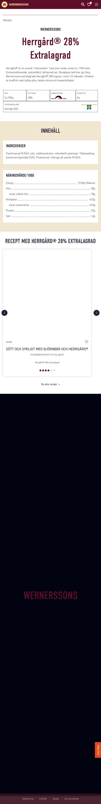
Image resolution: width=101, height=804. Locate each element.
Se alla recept (49, 384)
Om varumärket (72, 798)
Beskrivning (28, 798)
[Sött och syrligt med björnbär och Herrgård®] (47, 293)
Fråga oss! (98, 750)
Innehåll (43, 798)
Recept (56, 798)
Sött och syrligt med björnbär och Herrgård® (47, 349)
